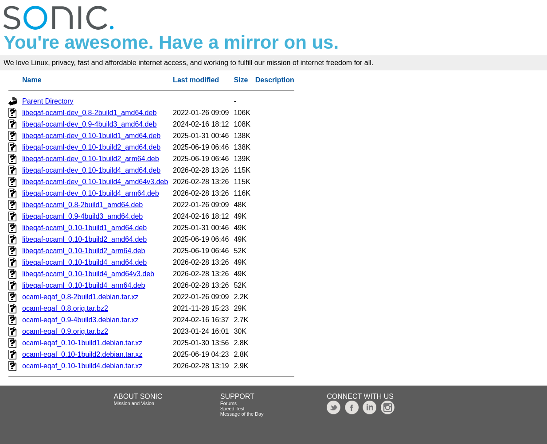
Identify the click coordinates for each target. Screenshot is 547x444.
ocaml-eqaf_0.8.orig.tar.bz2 (65, 308)
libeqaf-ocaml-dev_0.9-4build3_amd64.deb (89, 124)
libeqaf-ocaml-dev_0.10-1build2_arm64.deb (90, 158)
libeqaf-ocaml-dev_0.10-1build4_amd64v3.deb (95, 181)
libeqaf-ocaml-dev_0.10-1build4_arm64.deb (90, 193)
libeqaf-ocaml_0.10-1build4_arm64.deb (83, 285)
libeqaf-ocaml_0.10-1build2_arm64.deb (83, 251)
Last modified (196, 80)
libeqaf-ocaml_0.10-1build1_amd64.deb (84, 228)
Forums (228, 403)
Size (241, 80)
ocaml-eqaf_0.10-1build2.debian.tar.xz (82, 354)
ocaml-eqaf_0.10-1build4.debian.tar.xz (82, 366)
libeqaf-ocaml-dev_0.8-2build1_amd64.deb (89, 112)
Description (274, 80)
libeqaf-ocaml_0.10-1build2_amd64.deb (84, 239)
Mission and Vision (133, 403)
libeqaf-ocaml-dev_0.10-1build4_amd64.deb (91, 170)
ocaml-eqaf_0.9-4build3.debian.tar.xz (80, 320)
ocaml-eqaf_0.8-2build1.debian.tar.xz (80, 297)
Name (32, 80)
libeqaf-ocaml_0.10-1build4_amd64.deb (84, 262)
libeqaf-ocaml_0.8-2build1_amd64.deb (82, 204)
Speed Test (232, 408)
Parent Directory (48, 101)
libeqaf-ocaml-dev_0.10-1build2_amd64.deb (91, 147)
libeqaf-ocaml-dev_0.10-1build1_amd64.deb (91, 135)
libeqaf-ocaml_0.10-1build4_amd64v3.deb (88, 274)
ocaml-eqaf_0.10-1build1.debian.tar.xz (82, 343)
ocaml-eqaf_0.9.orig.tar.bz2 (65, 331)
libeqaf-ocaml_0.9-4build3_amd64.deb (82, 216)
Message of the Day (242, 414)
